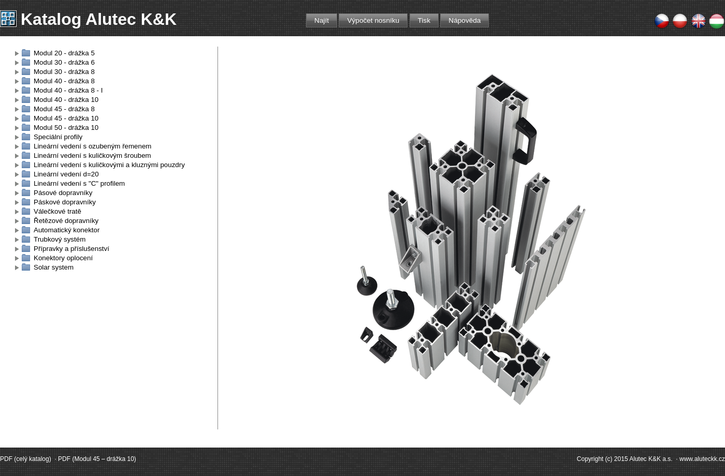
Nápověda (464, 20)
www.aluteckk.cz (702, 459)
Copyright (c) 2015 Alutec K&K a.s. (625, 459)
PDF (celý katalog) (25, 459)
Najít (321, 20)
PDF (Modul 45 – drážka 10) (97, 459)
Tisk (424, 20)
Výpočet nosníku (373, 20)
